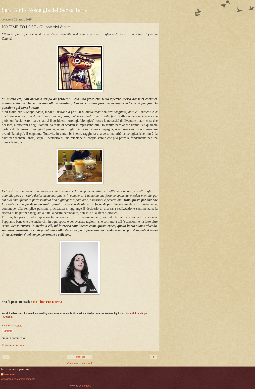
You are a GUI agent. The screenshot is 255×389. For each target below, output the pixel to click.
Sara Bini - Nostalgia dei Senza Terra (44, 10)
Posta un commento (14, 345)
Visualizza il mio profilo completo (18, 379)
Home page (80, 357)
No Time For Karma (47, 302)
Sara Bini (9, 374)
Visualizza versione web (79, 363)
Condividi (7, 331)
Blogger (86, 385)
